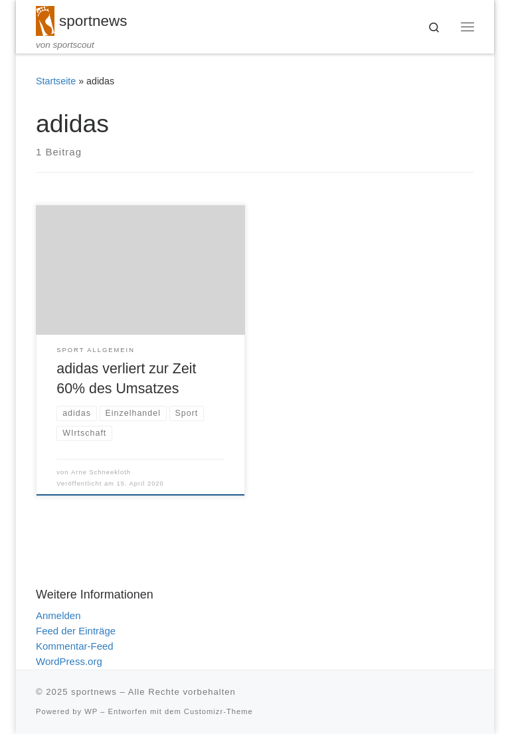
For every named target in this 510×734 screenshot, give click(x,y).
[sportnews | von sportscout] (45, 19)
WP (91, 711)
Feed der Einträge (76, 630)
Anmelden (58, 615)
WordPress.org (69, 661)
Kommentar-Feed (75, 646)
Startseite (56, 81)
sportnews (94, 692)
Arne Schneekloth (101, 472)
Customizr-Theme (218, 711)
